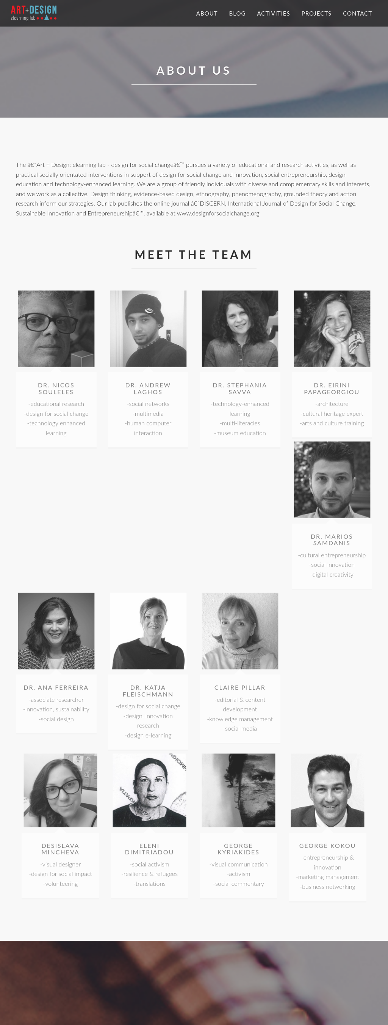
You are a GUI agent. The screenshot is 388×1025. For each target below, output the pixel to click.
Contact (357, 13)
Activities (273, 13)
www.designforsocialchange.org (218, 213)
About (207, 13)
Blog (237, 13)
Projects (317, 13)
